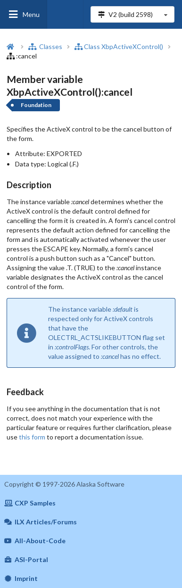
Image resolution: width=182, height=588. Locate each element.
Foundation (36, 104)
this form (32, 437)
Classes (45, 46)
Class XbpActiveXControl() (118, 46)
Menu (24, 14)
